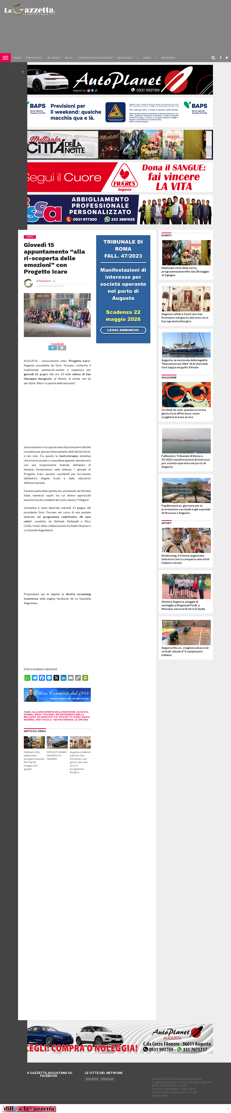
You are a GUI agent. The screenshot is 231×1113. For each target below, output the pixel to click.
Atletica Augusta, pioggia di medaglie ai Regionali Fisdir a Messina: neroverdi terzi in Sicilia (183, 605)
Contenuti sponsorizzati (95, 57)
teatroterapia (63, 719)
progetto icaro (70, 717)
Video (147, 57)
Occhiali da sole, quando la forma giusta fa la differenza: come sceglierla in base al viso (184, 413)
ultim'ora (81, 719)
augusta (82, 712)
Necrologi (125, 57)
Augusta (92, 1079)
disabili (29, 714)
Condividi (57, 343)
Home (17, 57)
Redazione (45, 280)
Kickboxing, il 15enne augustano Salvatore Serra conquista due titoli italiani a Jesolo (185, 559)
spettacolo (44, 719)
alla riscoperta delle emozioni (53, 712)
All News (53, 57)
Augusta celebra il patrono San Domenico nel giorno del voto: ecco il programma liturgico (80, 762)
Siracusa (107, 1079)
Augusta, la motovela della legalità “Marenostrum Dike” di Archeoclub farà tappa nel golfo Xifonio (185, 363)
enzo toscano (45, 714)
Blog (68, 57)
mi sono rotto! (47, 717)
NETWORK (167, 57)
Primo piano (34, 57)
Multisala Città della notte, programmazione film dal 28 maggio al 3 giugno (185, 271)
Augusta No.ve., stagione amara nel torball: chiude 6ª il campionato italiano (185, 651)
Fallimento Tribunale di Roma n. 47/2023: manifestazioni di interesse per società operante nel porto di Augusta (186, 461)
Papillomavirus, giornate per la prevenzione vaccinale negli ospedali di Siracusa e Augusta (186, 509)
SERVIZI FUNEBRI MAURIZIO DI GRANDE (57, 755)
